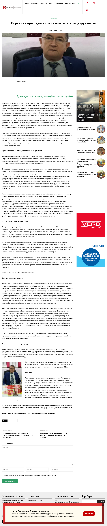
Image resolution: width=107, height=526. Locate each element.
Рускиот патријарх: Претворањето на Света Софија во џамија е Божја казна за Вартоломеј (18, 435)
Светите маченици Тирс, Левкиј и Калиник (89, 116)
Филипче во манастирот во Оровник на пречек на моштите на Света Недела (67, 502)
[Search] (101, 501)
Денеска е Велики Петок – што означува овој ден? (86, 151)
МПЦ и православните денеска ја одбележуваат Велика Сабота (86, 140)
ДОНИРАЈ (89, 514)
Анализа (53, 19)
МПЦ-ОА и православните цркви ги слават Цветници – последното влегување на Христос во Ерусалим (86, 162)
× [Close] (103, 504)
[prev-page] (97, 93)
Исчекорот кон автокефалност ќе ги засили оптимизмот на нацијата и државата (53, 435)
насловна (13, 421)
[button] (79, 3)
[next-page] (101, 93)
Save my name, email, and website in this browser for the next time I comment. (30, 475)
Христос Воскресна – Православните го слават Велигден (86, 129)
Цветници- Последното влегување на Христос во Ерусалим (86, 174)
